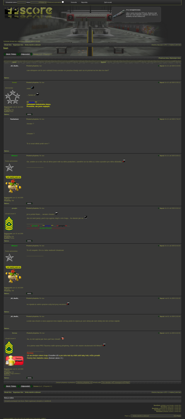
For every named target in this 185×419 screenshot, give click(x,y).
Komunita (74, 2)
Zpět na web (108, 2)
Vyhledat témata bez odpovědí (13, 41)
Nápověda (84, 2)
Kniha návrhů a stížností (33, 45)
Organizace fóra (18, 45)
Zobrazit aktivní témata (32, 41)
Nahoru (6, 78)
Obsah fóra (7, 45)
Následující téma (175, 58)
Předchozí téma (164, 58)
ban (5, 48)
